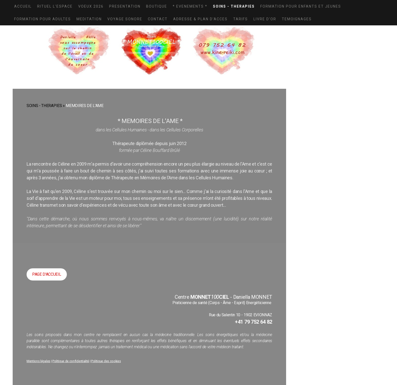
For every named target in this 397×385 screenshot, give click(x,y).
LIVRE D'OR (264, 19)
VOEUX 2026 (91, 6)
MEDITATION (89, 19)
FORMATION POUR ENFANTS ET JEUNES (300, 6)
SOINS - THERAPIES (234, 6)
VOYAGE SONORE (124, 19)
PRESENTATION (125, 6)
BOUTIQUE (156, 6)
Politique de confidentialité (70, 361)
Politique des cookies (106, 361)
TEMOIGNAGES (297, 19)
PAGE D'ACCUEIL (46, 274)
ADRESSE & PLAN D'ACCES (200, 19)
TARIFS (240, 19)
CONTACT (158, 19)
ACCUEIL (23, 6)
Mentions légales (38, 361)
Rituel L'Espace (55, 6)
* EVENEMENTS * (190, 6)
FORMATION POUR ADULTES (42, 19)
